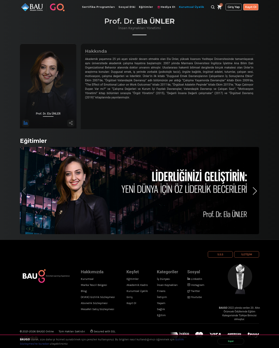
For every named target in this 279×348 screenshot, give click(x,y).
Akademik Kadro (137, 285)
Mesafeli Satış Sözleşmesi (97, 309)
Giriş (130, 297)
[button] (254, 191)
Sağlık (161, 309)
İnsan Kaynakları (167, 285)
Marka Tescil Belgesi (94, 285)
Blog (84, 291)
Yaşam (161, 303)
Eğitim (161, 315)
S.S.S (220, 254)
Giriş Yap (234, 7)
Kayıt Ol (250, 7)
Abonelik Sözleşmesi (94, 303)
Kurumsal (87, 279)
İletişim (246, 254)
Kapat (230, 341)
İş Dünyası (163, 279)
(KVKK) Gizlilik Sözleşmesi (98, 297)
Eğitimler (133, 279)
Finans (161, 291)
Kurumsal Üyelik (137, 291)
